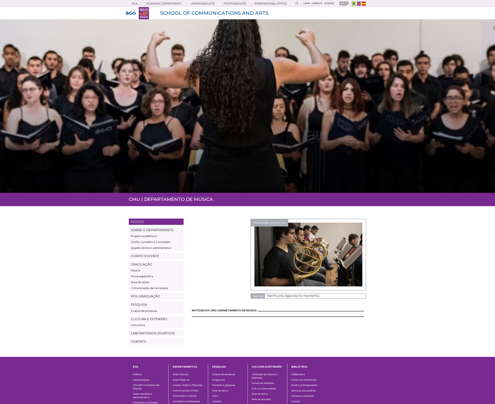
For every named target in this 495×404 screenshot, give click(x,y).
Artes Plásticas (181, 379)
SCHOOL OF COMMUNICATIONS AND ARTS (214, 13)
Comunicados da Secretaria (149, 288)
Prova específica (142, 276)
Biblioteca (299, 366)
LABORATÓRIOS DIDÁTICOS (153, 333)
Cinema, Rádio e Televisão (187, 385)
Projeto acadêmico (144, 236)
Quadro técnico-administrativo (151, 247)
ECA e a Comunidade (264, 388)
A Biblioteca (298, 374)
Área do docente (261, 399)
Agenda (258, 296)
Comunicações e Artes (185, 390)
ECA (135, 3)
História (137, 374)
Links (215, 395)
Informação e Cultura (184, 395)
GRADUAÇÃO (141, 264)
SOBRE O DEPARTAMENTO (152, 230)
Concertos (138, 325)
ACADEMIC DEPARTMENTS (163, 3)
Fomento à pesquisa (223, 385)
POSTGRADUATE (235, 3)
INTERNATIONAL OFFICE (270, 3)
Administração (141, 379)
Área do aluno (140, 282)
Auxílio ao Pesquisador (304, 385)
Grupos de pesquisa (144, 310)
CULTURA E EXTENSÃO (149, 319)
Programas (218, 379)
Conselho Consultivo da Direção (146, 387)
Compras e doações (302, 395)
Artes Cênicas (180, 374)
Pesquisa (219, 366)
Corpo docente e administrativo (142, 395)
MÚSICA (137, 222)
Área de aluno (260, 393)
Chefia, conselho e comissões (150, 242)
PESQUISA (139, 305)
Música (135, 270)
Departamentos (185, 366)
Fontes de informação (303, 379)
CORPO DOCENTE (145, 256)
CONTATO (138, 341)
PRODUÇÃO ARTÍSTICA (269, 222)
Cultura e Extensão (267, 366)
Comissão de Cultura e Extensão (264, 376)
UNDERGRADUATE (202, 3)
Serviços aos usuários (303, 390)
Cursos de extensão (263, 383)
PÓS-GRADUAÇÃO (145, 296)
